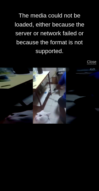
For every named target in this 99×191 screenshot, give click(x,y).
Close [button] (91, 62)
